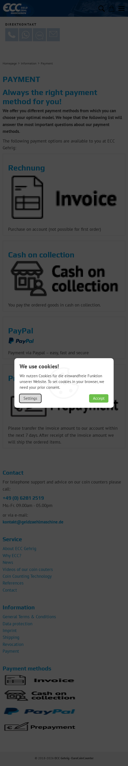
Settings (30, 398)
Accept (98, 398)
